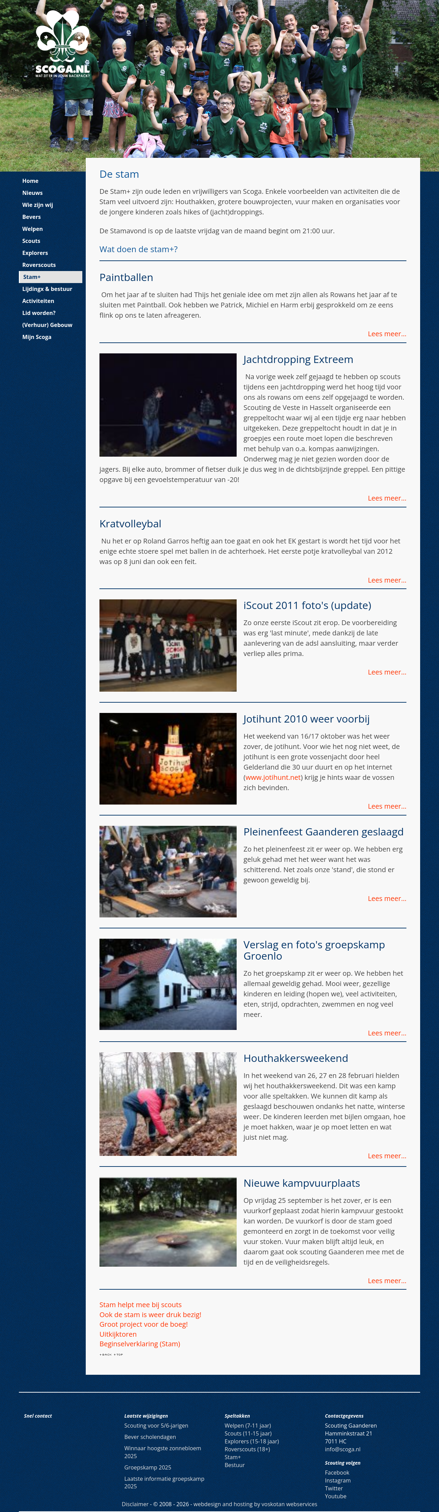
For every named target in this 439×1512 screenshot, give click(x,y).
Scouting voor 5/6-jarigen (156, 1425)
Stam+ (31, 277)
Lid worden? (39, 313)
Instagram (338, 1480)
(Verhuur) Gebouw (47, 325)
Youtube (336, 1496)
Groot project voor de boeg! (143, 1324)
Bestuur (235, 1465)
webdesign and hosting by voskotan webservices (255, 1504)
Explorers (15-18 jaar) (252, 1441)
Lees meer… (387, 333)
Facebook (337, 1472)
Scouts (31, 241)
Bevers (31, 217)
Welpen (32, 229)
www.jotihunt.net (273, 777)
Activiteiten (38, 301)
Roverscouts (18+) (247, 1449)
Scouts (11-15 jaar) (248, 1433)
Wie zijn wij (37, 205)
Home (30, 181)
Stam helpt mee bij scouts (140, 1304)
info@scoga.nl (343, 1449)
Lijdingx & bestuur (47, 289)
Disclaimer (135, 1504)
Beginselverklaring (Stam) (139, 1343)
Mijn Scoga (36, 337)
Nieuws (32, 193)
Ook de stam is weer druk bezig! (150, 1314)
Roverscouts (39, 265)
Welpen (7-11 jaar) (248, 1425)
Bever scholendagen (150, 1437)
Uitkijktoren (118, 1334)
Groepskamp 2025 (147, 1467)
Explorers (35, 253)
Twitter (334, 1488)
